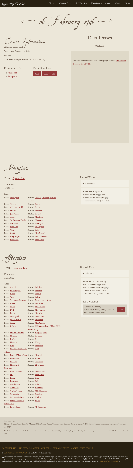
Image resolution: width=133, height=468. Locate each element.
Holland (38, 397)
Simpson (38, 333)
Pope (37, 339)
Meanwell (14, 224)
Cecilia (12, 233)
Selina (12, 307)
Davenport (39, 224)
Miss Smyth (40, 323)
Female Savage (16, 407)
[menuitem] (52, 3)
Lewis (37, 204)
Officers (13, 326)
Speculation (19, 178)
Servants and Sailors (18, 300)
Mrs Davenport (41, 237)
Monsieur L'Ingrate (17, 397)
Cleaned (106, 46)
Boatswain (14, 381)
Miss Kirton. (40, 316)
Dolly (12, 310)
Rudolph (13, 362)
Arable (12, 217)
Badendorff (14, 359)
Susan (12, 323)
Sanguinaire (14, 394)
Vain (12, 297)
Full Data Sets (81, 3)
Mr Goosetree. (41, 407)
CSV (53, 74)
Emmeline (14, 240)
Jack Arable (14, 214)
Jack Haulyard (15, 320)
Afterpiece (12, 76)
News (128, 3)
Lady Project (15, 237)
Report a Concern (29, 448)
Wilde (58, 326)
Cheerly (13, 287)
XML (46, 74)
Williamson (39, 326)
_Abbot (38, 198)
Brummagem (15, 291)
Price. (45, 333)
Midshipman (15, 385)
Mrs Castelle (40, 307)
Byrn (37, 378)
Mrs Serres (39, 304)
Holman (38, 336)
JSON (37, 74)
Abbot (52, 326)
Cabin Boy (14, 388)
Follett (37, 401)
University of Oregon (16, 453)
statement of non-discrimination (109, 461)
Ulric (12, 346)
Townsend (39, 320)
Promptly (14, 227)
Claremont (39, 220)
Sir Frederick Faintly (18, 220)
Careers (45, 448)
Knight (37, 297)
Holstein (13, 342)
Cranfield (38, 394)
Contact (118, 3)
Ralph (12, 294)
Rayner (30, 330)
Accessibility (9, 448)
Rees (47, 326)
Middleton (39, 217)
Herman (13, 336)
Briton (12, 378)
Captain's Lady (16, 391)
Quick (37, 207)
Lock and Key (20, 268)
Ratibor (13, 339)
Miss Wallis (39, 240)
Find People (86, 448)
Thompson (39, 227)
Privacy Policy (61, 448)
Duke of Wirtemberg (18, 355)
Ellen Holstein (16, 372)
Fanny (12, 313)
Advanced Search (65, 3)
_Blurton (45, 198)
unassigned (14, 198)
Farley (37, 230)
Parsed (120, 46)
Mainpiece (12, 73)
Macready (38, 355)
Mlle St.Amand (41, 391)
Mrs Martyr (39, 313)
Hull (37, 349)
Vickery (13, 230)
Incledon (38, 287)
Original (92, 46)
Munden (38, 211)
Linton (37, 300)
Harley (37, 342)
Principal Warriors (17, 333)
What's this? (90, 184)
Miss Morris (40, 372)
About (107, 3)
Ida (11, 375)
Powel (37, 359)
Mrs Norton (40, 310)
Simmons (39, 388)
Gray (49, 300)
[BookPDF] (100, 96)
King (36, 330)
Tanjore (13, 204)
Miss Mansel (40, 233)
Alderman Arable (17, 207)
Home (52, 3)
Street (43, 300)
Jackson (38, 385)
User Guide (95, 3)
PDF (78, 46)
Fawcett (38, 214)
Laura (12, 304)
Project (13, 211)
